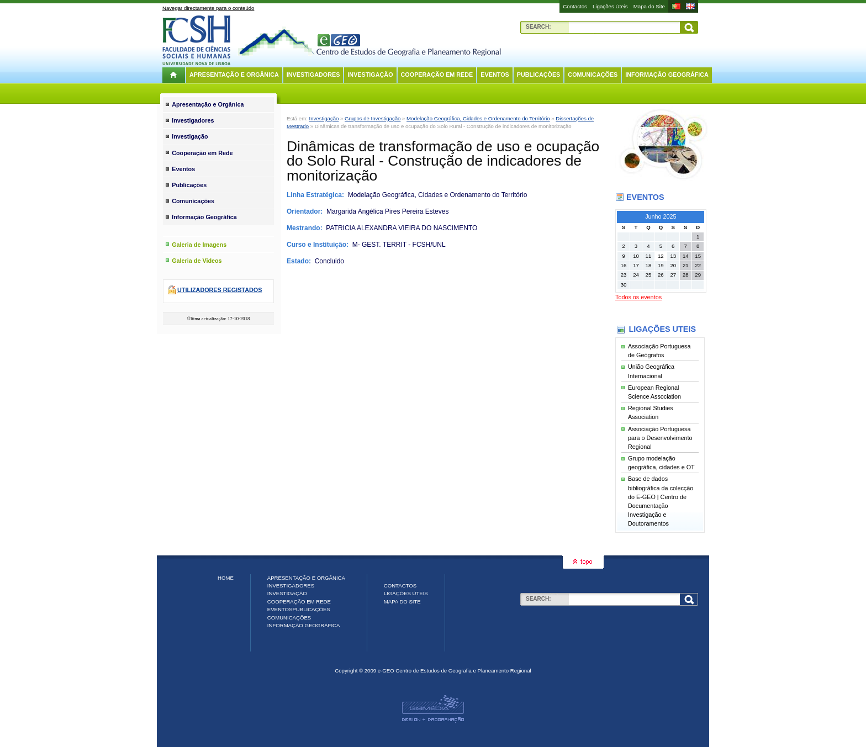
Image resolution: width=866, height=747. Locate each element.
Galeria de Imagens (199, 244)
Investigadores (313, 74)
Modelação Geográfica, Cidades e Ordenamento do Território (478, 118)
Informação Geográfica (667, 74)
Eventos (494, 74)
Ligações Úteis (610, 6)
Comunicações (592, 74)
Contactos (575, 6)
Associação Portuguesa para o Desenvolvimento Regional (660, 438)
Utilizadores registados (219, 290)
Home (226, 578)
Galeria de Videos (196, 260)
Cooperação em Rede (437, 74)
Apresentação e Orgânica (234, 74)
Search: (538, 27)
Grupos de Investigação (372, 118)
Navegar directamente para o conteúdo (208, 8)
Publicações (539, 74)
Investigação (370, 74)
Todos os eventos (638, 297)
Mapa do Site (649, 6)
